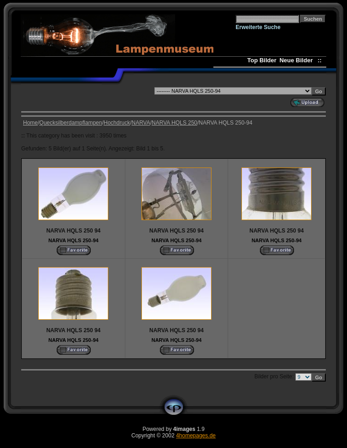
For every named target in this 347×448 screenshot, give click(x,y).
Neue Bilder (297, 60)
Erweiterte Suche (257, 27)
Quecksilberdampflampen (70, 122)
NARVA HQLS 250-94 (73, 240)
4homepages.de (196, 435)
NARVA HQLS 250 (174, 122)
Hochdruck (117, 122)
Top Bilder (261, 60)
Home (30, 122)
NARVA (140, 122)
